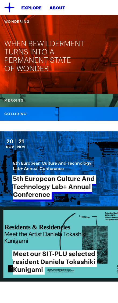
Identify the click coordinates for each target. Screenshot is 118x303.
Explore (31, 7)
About (57, 7)
